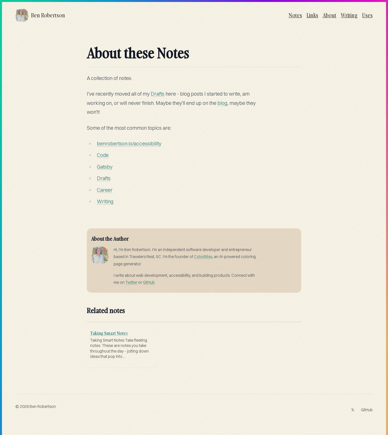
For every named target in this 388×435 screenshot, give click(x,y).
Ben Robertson (43, 406)
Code (103, 155)
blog (222, 103)
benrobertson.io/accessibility (129, 143)
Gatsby (104, 167)
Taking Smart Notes (109, 333)
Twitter (131, 282)
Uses (367, 15)
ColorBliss (203, 256)
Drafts (157, 94)
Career (104, 190)
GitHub (149, 282)
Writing (349, 15)
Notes (295, 15)
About (329, 15)
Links (312, 15)
